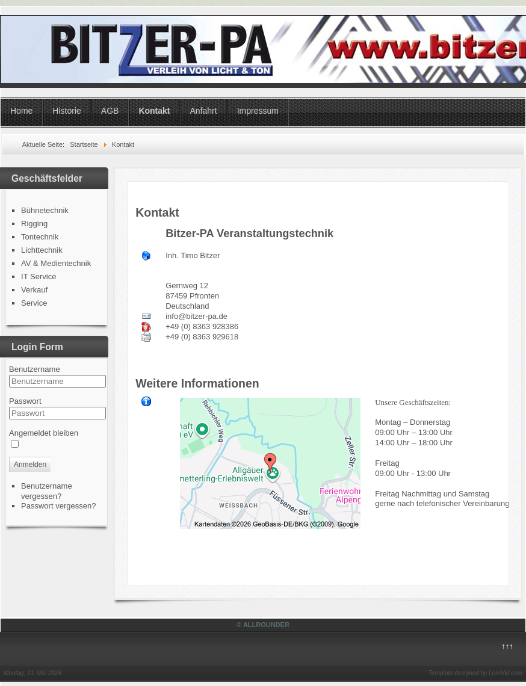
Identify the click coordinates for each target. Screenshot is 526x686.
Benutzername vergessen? (46, 491)
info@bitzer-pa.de (196, 316)
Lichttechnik (42, 250)
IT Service (38, 276)
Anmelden (30, 464)
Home (21, 111)
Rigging (34, 223)
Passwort (25, 401)
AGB (110, 111)
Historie (66, 111)
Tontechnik (39, 236)
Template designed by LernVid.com (475, 673)
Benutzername (34, 369)
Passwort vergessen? (58, 505)
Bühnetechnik (45, 210)
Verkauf (34, 289)
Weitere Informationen (197, 383)
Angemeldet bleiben (43, 432)
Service (34, 302)
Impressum (258, 111)
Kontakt (154, 111)
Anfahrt (203, 111)
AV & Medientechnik (56, 263)
